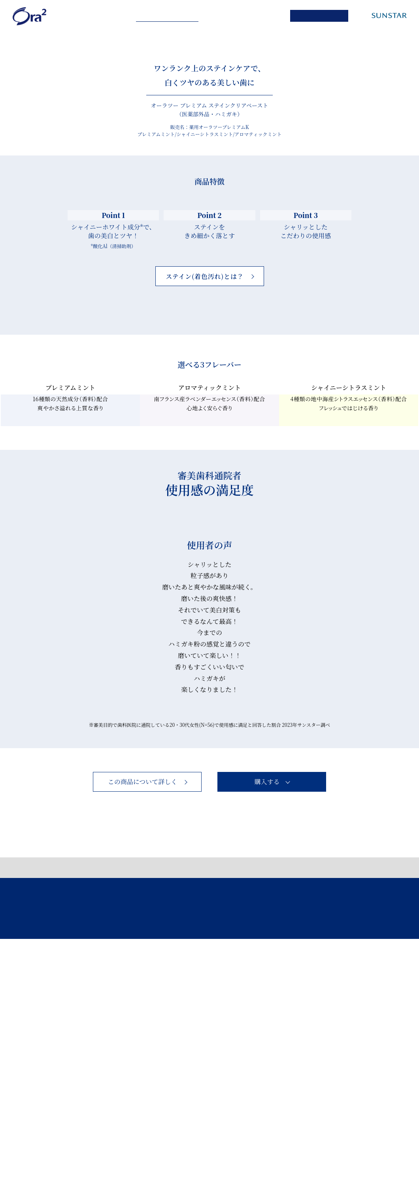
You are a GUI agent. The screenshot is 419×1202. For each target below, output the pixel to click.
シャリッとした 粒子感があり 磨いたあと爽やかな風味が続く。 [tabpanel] (209, 836)
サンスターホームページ (324, 1166)
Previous (151, 828)
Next (268, 828)
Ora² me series (93, 16)
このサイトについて (158, 1166)
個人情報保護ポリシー (92, 1166)
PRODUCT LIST (246, 16)
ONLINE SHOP (324, 16)
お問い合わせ (212, 1166)
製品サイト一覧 (261, 1166)
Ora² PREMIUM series (169, 16)
